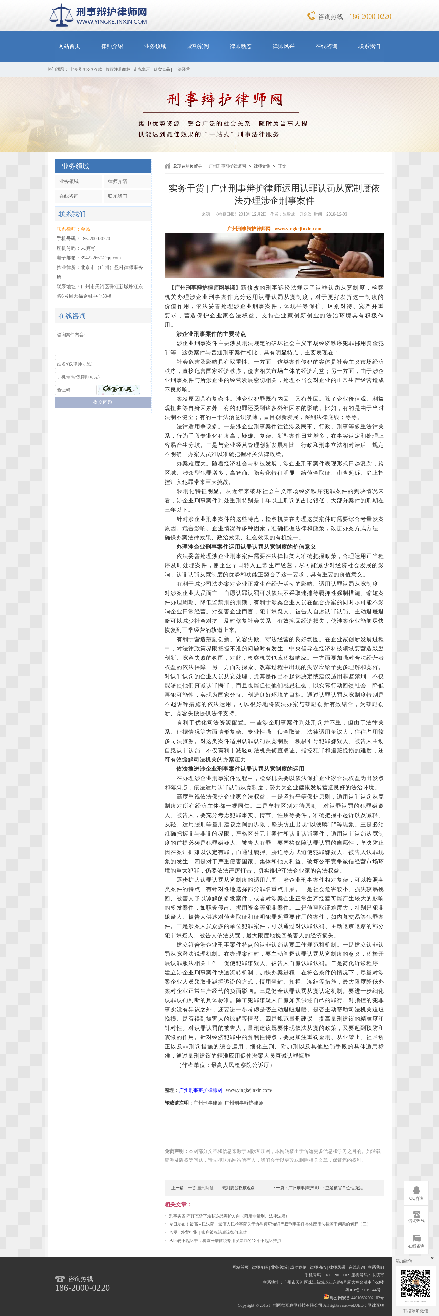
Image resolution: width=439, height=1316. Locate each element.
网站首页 (69, 46)
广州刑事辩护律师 (244, 1103)
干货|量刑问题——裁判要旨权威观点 (221, 1187)
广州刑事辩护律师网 (227, 166)
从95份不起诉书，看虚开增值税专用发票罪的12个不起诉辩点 (225, 1240)
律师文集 (262, 166)
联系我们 (369, 46)
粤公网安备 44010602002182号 (354, 1297)
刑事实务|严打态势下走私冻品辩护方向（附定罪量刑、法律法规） (229, 1216)
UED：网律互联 (369, 1305)
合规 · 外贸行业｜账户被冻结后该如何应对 (208, 1232)
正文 (282, 166)
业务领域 (155, 46)
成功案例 (198, 46)
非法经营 (182, 69)
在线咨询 (326, 46)
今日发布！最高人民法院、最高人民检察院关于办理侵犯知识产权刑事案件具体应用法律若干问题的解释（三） (270, 1224)
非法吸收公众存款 (85, 69)
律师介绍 (112, 46)
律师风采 (284, 46)
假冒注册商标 (118, 69)
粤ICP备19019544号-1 (364, 1290)
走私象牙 (142, 69)
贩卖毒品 (162, 69)
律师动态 (241, 46)
